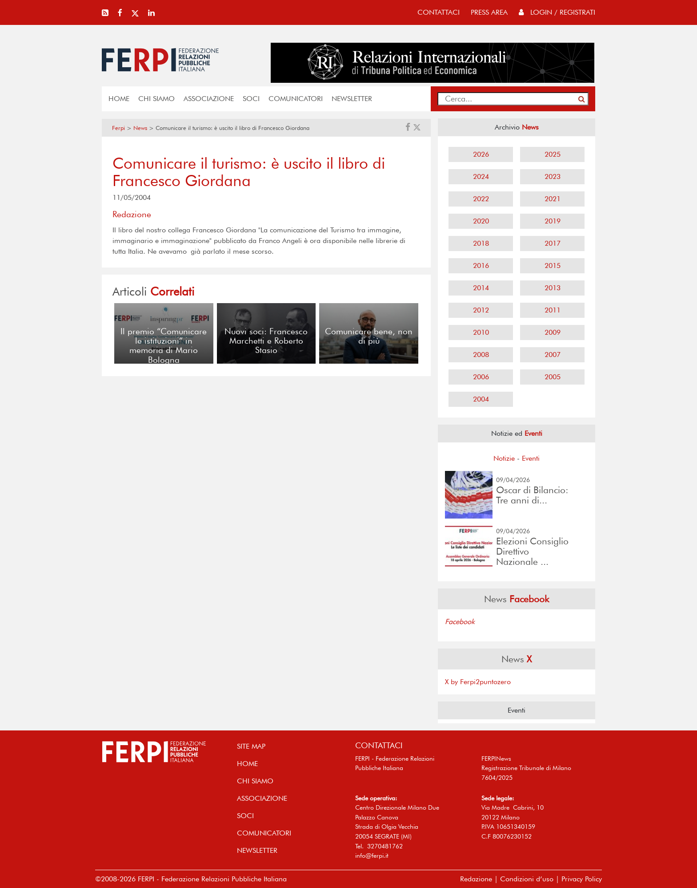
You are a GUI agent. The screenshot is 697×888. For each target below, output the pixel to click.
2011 (553, 310)
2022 (481, 199)
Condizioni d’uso (526, 879)
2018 (481, 243)
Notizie (504, 458)
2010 (481, 332)
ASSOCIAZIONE (209, 98)
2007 (553, 354)
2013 (553, 288)
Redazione (476, 879)
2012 (481, 310)
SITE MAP (251, 746)
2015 (553, 265)
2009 (553, 332)
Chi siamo (156, 98)
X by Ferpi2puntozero (478, 681)
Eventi (531, 458)
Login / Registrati (557, 12)
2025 (553, 154)
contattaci (438, 12)
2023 (553, 176)
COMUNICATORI (295, 98)
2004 (481, 399)
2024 (481, 176)
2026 (481, 154)
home (118, 98)
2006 (481, 377)
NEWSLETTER (352, 98)
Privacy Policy (581, 879)
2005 (553, 377)
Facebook (460, 621)
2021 (553, 199)
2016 (481, 265)
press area (489, 12)
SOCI (251, 98)
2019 (553, 221)
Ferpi (118, 128)
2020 (481, 221)
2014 (481, 288)
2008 (481, 354)
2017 (553, 243)
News (140, 128)
